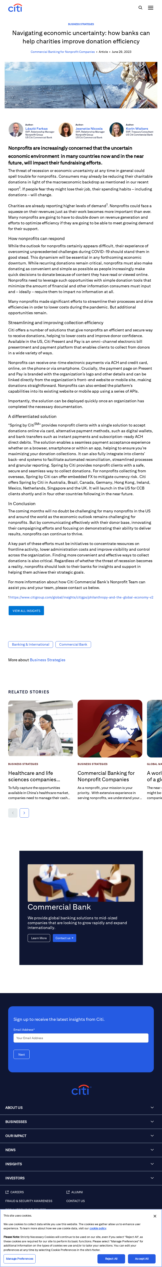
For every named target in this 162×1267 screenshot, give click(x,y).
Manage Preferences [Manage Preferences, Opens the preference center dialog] (19, 1258)
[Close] (155, 1216)
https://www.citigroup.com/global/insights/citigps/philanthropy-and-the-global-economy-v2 (81, 597)
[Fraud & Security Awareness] (35, 1203)
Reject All (111, 1258)
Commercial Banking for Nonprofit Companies (63, 52)
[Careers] (35, 1194)
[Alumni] (112, 1194)
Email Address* (24, 1029)
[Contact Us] (112, 1203)
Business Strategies (81, 24)
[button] (12, 813)
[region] (81, 1238)
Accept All (141, 1258)
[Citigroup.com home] (81, 1089)
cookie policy (98, 1228)
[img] (140, 7)
